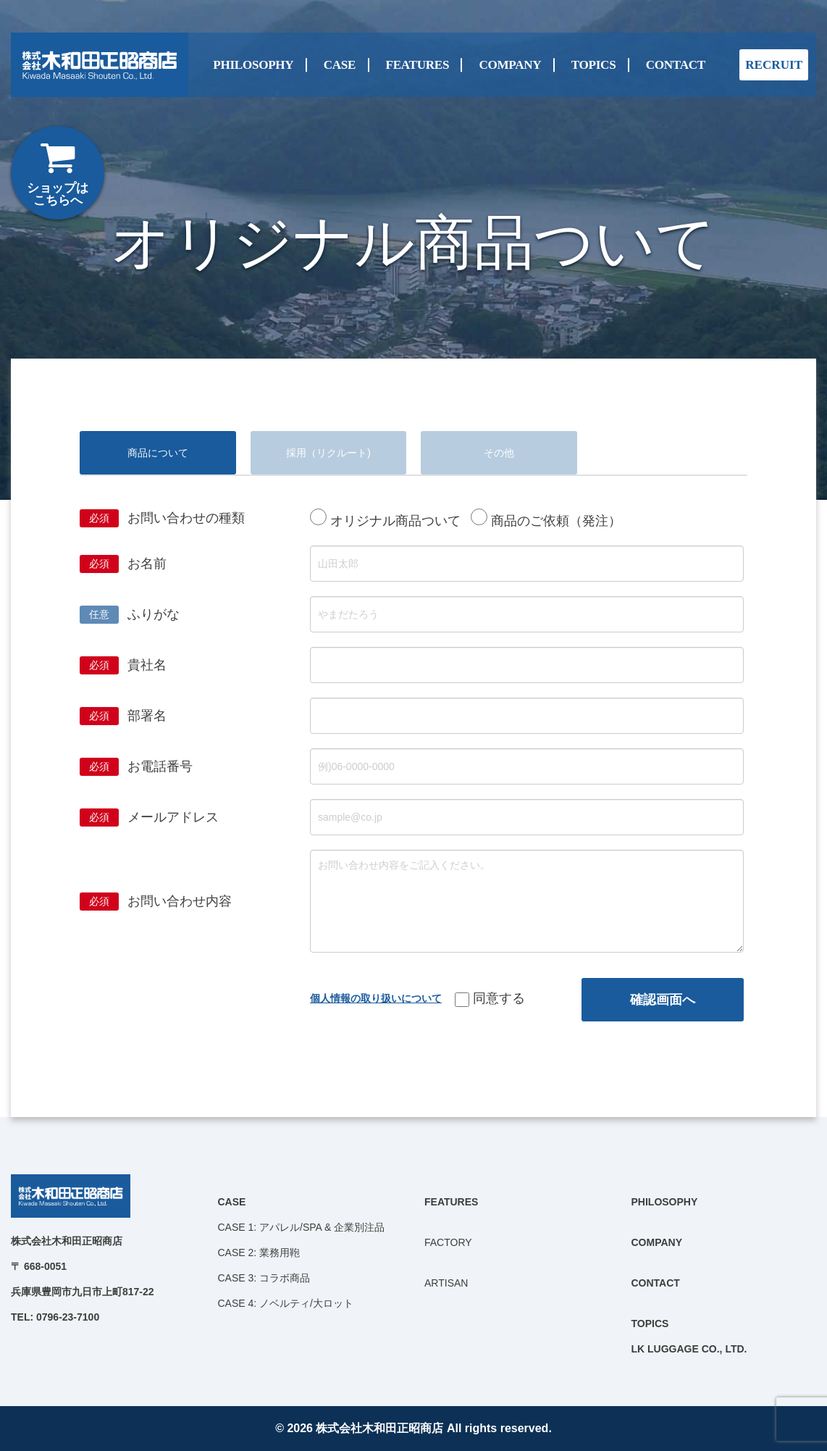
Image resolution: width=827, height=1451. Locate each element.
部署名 (147, 715)
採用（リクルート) (328, 453)
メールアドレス (173, 817)
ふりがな (153, 614)
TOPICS (593, 64)
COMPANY (510, 64)
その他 (499, 453)
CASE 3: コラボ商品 (264, 1278)
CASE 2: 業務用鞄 (259, 1252)
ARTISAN (446, 1283)
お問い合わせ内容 (179, 901)
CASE (340, 64)
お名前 (147, 563)
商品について (157, 453)
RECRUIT (773, 65)
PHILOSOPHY (253, 64)
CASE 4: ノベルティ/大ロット (285, 1303)
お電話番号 (160, 766)
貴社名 (147, 665)
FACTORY (448, 1242)
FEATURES (418, 64)
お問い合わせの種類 (186, 518)
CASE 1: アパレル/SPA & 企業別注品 (301, 1227)
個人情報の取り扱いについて (376, 998)
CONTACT (675, 64)
